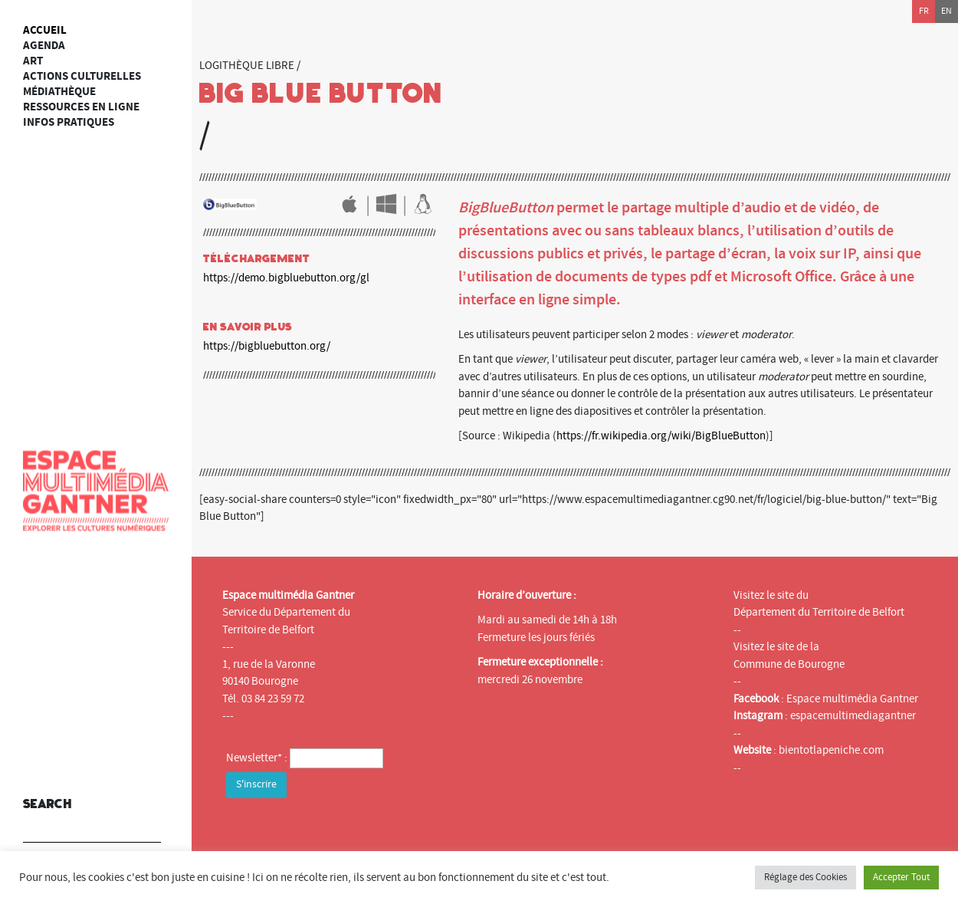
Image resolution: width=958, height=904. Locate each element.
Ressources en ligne (81, 107)
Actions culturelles (82, 76)
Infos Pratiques (68, 122)
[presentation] (342, 832)
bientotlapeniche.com (831, 750)
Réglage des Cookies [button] (805, 877)
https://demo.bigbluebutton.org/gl (286, 278)
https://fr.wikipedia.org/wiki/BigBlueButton (661, 436)
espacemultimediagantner (853, 715)
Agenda (44, 46)
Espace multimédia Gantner (852, 699)
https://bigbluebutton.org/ (266, 346)
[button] (145, 820)
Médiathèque (59, 92)
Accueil (45, 30)
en (946, 11)
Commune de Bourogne (789, 664)
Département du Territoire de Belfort (818, 612)
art (33, 61)
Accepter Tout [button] (901, 877)
